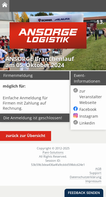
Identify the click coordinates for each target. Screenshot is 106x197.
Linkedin (87, 123)
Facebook (87, 109)
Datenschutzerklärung (85, 177)
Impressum (93, 181)
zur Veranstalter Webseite (90, 96)
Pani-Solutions (53, 152)
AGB (98, 169)
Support (95, 173)
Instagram (88, 116)
